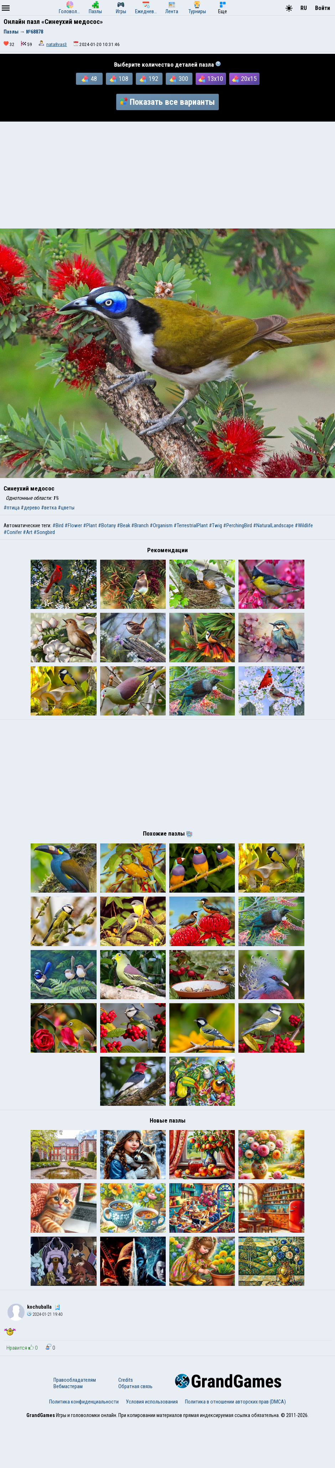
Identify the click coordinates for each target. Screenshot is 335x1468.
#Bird (57, 525)
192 (149, 79)
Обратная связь (135, 1432)
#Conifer (13, 532)
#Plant (90, 525)
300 (179, 79)
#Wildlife (304, 525)
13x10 (211, 79)
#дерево (30, 507)
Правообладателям (74, 1426)
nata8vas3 (56, 44)
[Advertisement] (167, 175)
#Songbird (44, 532)
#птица (12, 507)
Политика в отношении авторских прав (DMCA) (235, 1447)
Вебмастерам (68, 1432)
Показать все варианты (167, 102)
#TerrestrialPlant (191, 525)
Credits (125, 1426)
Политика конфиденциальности (84, 1447)
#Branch (140, 525)
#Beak (123, 525)
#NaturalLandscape (273, 525)
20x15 (244, 79)
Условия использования (152, 1447)
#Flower (73, 525)
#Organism (161, 525)
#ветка (49, 507)
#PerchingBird (237, 525)
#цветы (66, 507)
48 (89, 79)
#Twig (215, 525)
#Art (27, 532)
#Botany (107, 525)
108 (119, 79)
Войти (322, 8)
